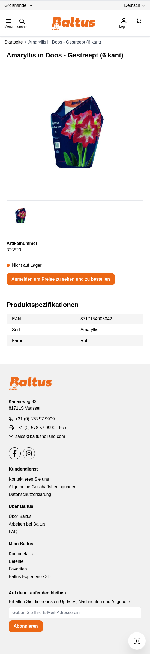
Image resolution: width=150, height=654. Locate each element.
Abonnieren (26, 626)
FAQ (13, 531)
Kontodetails (21, 553)
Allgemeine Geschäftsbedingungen (42, 486)
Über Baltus (20, 516)
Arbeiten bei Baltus (27, 524)
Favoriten (18, 569)
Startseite (13, 42)
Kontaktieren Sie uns (29, 479)
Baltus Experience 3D (30, 576)
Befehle (16, 561)
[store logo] (73, 23)
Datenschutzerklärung (30, 494)
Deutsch (135, 5)
